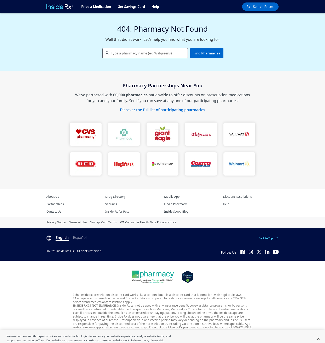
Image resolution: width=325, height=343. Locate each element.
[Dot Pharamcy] (153, 277)
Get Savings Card (131, 6)
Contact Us (53, 211)
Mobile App (172, 197)
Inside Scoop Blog (176, 211)
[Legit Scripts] (187, 277)
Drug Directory (115, 197)
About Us (52, 197)
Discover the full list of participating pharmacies (162, 109)
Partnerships (55, 204)
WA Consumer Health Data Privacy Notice (148, 222)
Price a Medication (96, 6)
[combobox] (145, 53)
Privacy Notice (56, 222)
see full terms (214, 327)
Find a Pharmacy (175, 204)
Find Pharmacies (207, 53)
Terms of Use (78, 222)
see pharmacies (148, 331)
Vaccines (111, 204)
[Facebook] (242, 251)
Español (80, 237)
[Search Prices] (260, 6)
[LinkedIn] (267, 251)
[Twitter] (259, 251)
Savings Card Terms (103, 222)
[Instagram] (251, 251)
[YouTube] (276, 251)
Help (155, 6)
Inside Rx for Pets (117, 211)
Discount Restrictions (237, 197)
